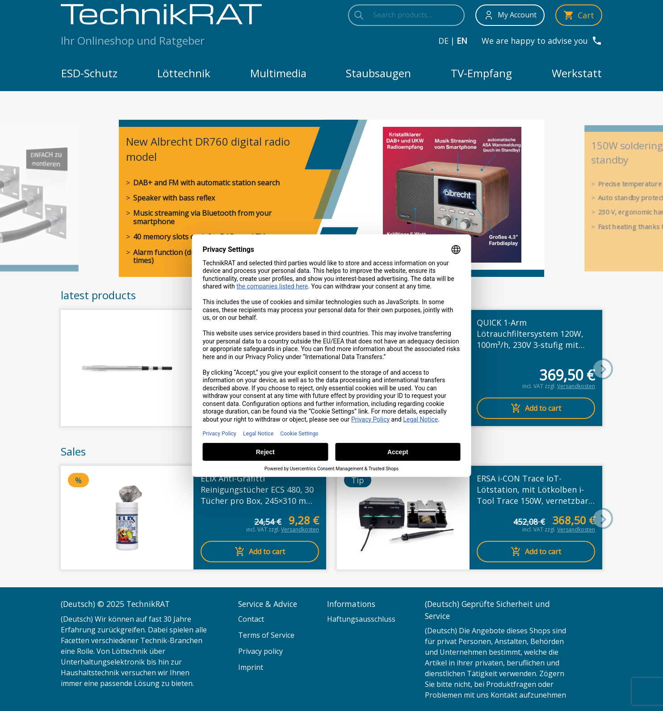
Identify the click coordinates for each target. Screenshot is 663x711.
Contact (251, 619)
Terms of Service (266, 635)
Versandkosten (576, 386)
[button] (602, 369)
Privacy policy (260, 651)
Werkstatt (577, 73)
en (462, 40)
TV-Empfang (481, 73)
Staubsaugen (378, 73)
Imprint (250, 667)
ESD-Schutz (89, 73)
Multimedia (278, 73)
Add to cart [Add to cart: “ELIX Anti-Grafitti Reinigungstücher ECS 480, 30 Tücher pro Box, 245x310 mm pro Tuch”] (260, 551)
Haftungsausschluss (361, 619)
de (443, 40)
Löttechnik (183, 73)
